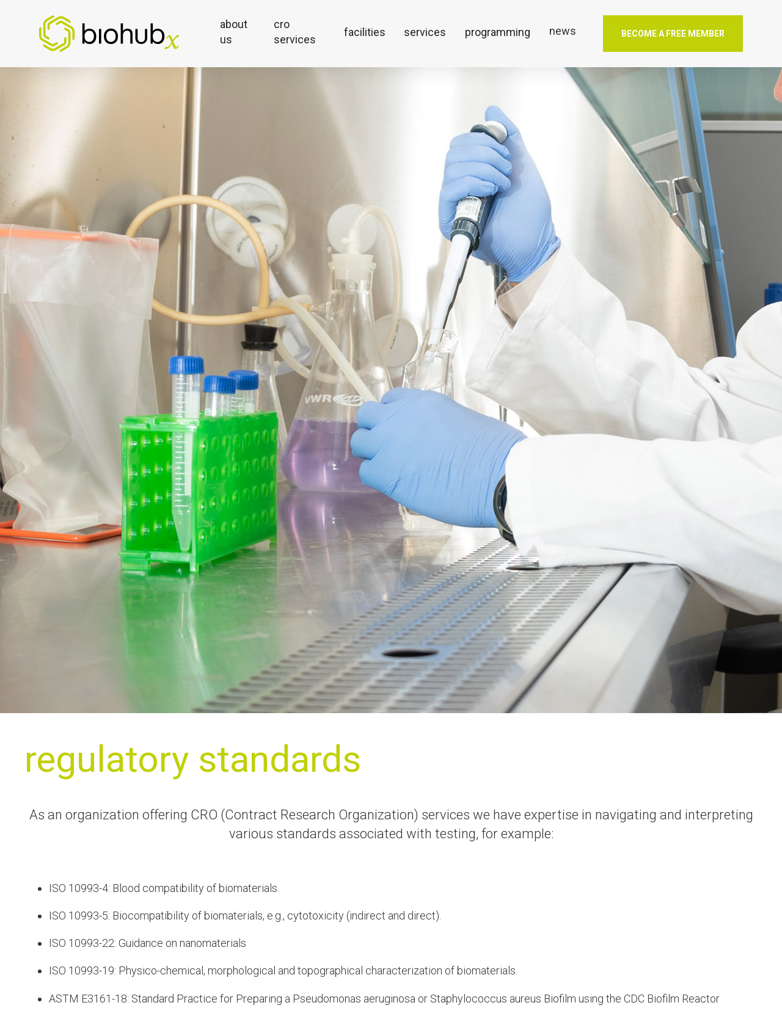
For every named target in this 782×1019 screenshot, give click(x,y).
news (562, 30)
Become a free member (673, 33)
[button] (237, 31)
